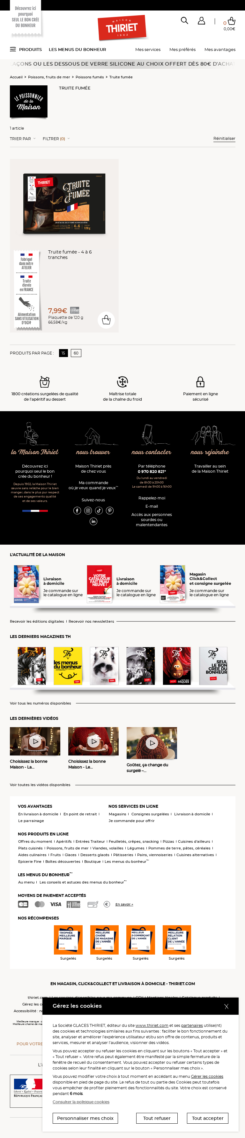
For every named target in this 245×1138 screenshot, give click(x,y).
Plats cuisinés (30, 848)
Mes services (147, 49)
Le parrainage (31, 821)
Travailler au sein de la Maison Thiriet (210, 469)
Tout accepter (208, 1118)
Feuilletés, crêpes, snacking (134, 841)
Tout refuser (157, 1118)
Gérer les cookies (207, 1076)
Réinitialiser (224, 138)
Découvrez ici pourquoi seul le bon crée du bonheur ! (35, 471)
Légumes (136, 848)
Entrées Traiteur (90, 841)
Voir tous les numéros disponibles (40, 703)
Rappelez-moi (151, 498)
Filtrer (54, 139)
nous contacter (151, 452)
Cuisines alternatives (195, 855)
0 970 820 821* (152, 471)
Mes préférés (182, 49)
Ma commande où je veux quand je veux (93, 485)
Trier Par (20, 139)
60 (76, 353)
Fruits (55, 855)
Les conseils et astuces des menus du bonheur (83, 882)
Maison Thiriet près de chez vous (93, 469)
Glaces (71, 855)
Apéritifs (64, 841)
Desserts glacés (94, 855)
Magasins (117, 814)
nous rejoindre (210, 452)
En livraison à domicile (38, 814)
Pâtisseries (123, 855)
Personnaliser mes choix (85, 1118)
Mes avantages (219, 49)
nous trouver (93, 452)
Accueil (16, 77)
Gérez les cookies (38, 1004)
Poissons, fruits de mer (49, 77)
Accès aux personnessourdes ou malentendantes (151, 519)
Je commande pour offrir (132, 821)
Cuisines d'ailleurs (194, 841)
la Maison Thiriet (34, 452)
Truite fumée (121, 77)
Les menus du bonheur (77, 49)
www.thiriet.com (152, 1025)
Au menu (26, 882)
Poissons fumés (90, 77)
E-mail (151, 506)
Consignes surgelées (150, 814)
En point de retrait (80, 814)
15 (63, 353)
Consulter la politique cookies (81, 1101)
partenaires (192, 1025)
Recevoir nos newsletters (91, 621)
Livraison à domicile (192, 814)
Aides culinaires (32, 855)
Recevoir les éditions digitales (37, 621)
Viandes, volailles (108, 848)
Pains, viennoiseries (155, 855)
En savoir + (124, 904)
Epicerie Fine (29, 861)
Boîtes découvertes (62, 861)
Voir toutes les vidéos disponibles (40, 785)
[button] (201, 22)
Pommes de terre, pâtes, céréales (179, 848)
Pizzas (168, 841)
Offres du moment (35, 841)
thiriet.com (38, 997)
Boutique (92, 861)
